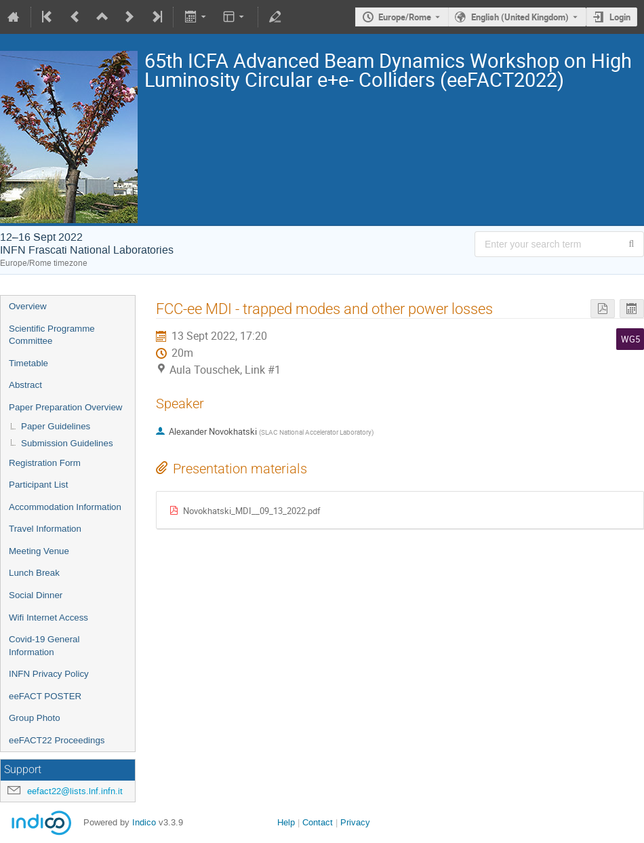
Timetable (28, 363)
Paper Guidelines (55, 426)
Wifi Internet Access (48, 617)
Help (286, 822)
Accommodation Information (65, 507)
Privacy (355, 822)
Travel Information (45, 529)
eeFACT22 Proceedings (57, 740)
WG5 (630, 339)
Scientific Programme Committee (52, 335)
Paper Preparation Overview (65, 407)
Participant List (38, 484)
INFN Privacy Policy (49, 674)
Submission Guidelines (67, 443)
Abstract (25, 385)
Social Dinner (35, 595)
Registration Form (45, 463)
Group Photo (34, 718)
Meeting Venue (39, 551)
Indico (144, 822)
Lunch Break (34, 573)
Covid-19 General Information (44, 645)
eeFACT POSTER (45, 696)
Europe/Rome (404, 17)
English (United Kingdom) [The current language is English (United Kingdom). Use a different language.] (520, 17)
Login (619, 17)
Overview (28, 306)
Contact (317, 822)
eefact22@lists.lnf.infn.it (75, 791)
